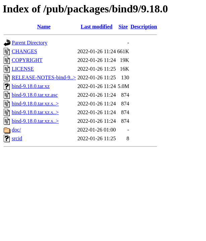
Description (144, 26)
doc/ (16, 130)
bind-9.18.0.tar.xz (31, 86)
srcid (17, 138)
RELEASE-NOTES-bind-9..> (44, 77)
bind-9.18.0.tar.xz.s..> (35, 103)
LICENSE (23, 69)
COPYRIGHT (27, 60)
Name (44, 26)
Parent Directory (29, 43)
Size (123, 26)
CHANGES (24, 51)
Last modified (96, 26)
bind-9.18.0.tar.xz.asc (35, 95)
